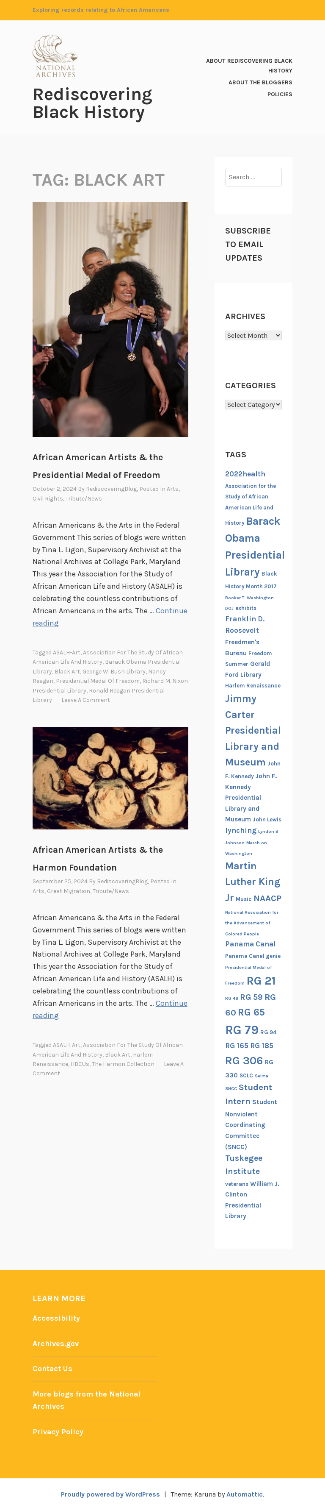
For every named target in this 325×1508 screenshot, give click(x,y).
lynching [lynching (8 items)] (240, 830)
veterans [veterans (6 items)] (236, 1183)
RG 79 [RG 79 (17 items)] (242, 1029)
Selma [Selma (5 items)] (261, 1075)
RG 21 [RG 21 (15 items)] (261, 980)
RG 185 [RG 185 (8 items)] (261, 1045)
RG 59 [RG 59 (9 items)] (251, 997)
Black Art (67, 670)
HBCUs (80, 1062)
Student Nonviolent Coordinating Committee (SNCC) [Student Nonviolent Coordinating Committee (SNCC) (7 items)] (251, 1124)
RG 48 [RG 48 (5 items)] (231, 998)
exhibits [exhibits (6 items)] (245, 607)
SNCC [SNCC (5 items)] (231, 1088)
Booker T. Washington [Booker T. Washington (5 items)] (249, 597)
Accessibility (56, 1317)
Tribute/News (84, 498)
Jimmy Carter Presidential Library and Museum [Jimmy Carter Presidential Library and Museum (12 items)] (253, 730)
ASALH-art (66, 651)
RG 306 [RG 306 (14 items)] (244, 1060)
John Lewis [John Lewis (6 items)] (267, 819)
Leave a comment (85, 698)
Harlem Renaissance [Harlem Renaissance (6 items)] (253, 685)
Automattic (244, 1492)
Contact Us (53, 1367)
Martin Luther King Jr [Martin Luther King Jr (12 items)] (252, 881)
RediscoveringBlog (111, 488)
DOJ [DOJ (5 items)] (229, 608)
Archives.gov (56, 1342)
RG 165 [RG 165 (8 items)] (236, 1045)
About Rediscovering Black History (249, 65)
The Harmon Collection (123, 1062)
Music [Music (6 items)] (244, 899)
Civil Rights (48, 498)
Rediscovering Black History (92, 102)
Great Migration (68, 889)
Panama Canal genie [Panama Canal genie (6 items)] (253, 955)
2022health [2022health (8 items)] (245, 473)
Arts (173, 488)
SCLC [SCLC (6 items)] (246, 1074)
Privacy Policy (58, 1429)
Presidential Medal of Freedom (98, 679)
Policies (279, 93)
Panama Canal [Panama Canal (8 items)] (250, 943)
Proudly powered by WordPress (110, 1492)
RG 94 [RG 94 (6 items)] (268, 1032)
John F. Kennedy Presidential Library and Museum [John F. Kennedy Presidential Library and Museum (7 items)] (251, 797)
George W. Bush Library (114, 670)
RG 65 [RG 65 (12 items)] (251, 1011)
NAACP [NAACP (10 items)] (267, 898)
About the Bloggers (260, 82)
